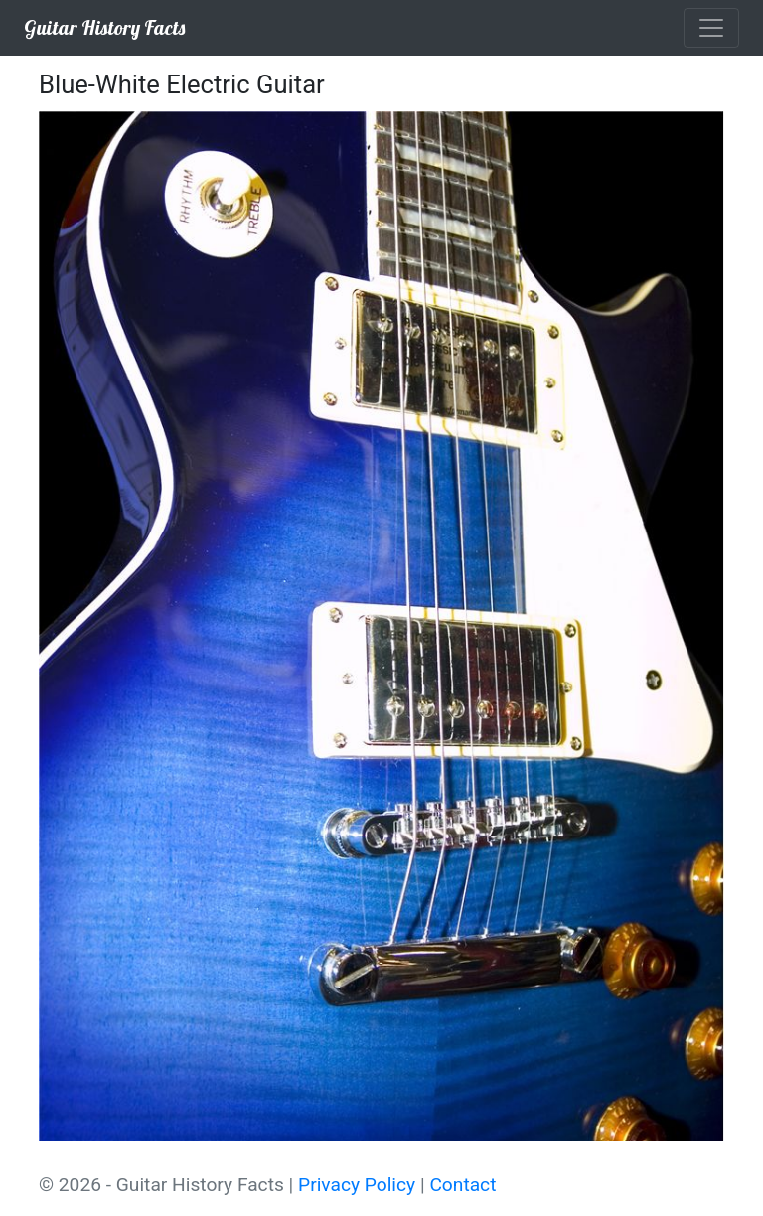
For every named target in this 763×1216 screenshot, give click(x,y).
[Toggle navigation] (711, 28)
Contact (462, 1184)
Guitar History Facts (104, 27)
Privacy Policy (356, 1184)
